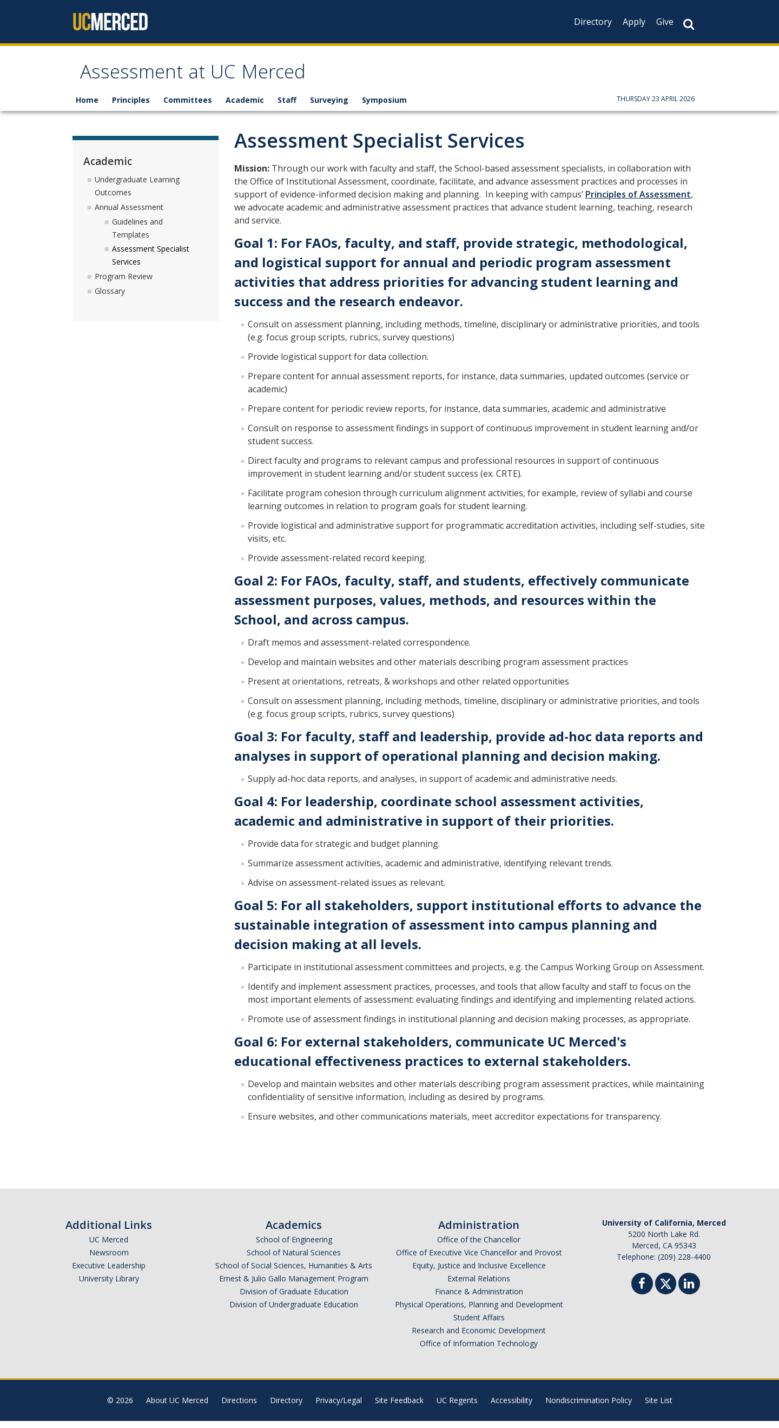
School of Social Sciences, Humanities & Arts (293, 1272)
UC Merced (108, 1246)
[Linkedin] (689, 1292)
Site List (658, 1407)
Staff (287, 107)
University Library (109, 1285)
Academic (245, 107)
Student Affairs (479, 1324)
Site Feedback (399, 1407)
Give (665, 22)
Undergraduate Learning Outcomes (137, 192)
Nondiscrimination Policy (588, 1407)
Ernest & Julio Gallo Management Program (293, 1285)
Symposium (384, 107)
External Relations (478, 1285)
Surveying (329, 107)
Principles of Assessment (638, 201)
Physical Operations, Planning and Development (479, 1311)
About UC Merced (177, 1407)
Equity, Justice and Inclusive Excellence (479, 1272)
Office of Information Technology (479, 1350)
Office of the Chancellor (478, 1246)
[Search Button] (689, 24)
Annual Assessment (129, 213)
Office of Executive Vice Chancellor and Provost (479, 1259)
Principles (131, 107)
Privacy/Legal (338, 1407)
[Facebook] (642, 1292)
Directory (593, 22)
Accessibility (511, 1407)
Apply (634, 22)
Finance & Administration (479, 1298)
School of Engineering (294, 1246)
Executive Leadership (109, 1272)
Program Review (124, 283)
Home (87, 107)
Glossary (110, 297)
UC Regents (457, 1407)
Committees (187, 107)
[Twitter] (665, 1289)
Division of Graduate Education (294, 1298)
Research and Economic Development (479, 1337)
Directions (239, 1407)
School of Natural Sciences (294, 1259)
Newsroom (109, 1259)
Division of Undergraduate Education (293, 1311)
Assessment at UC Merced (217, 77)
